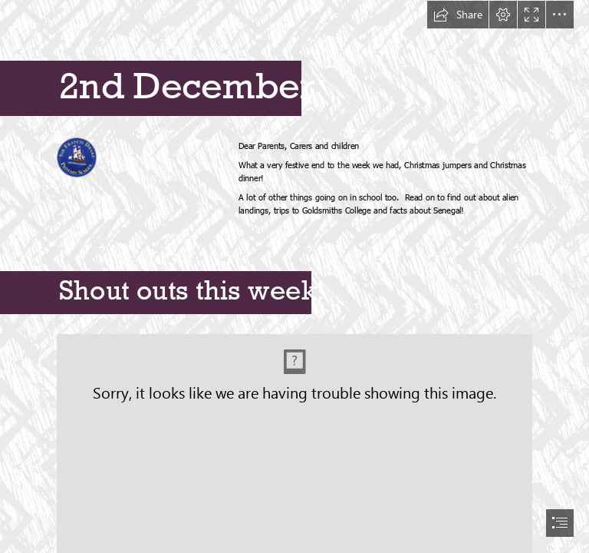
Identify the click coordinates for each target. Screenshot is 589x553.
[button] (458, 14)
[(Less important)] (76, 157)
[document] (294, 276)
